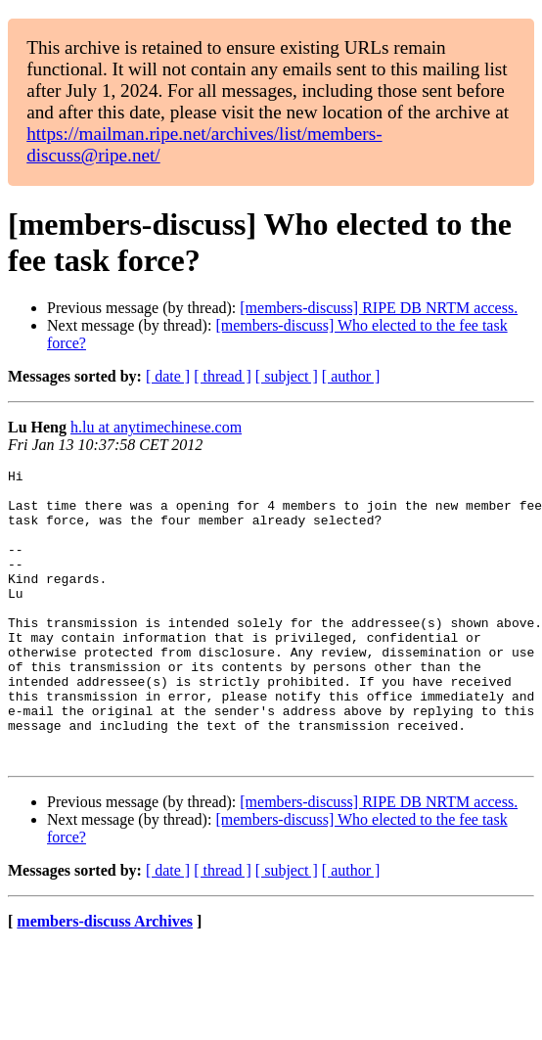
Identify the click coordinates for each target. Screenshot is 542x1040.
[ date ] (168, 376)
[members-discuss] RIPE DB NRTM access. (379, 307)
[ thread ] (222, 376)
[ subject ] (286, 376)
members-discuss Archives (105, 980)
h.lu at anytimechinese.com (156, 427)
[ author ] (351, 376)
